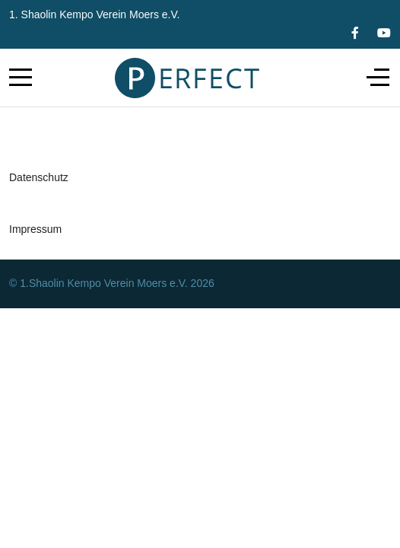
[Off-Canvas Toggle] (378, 77)
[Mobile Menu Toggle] (20, 77)
